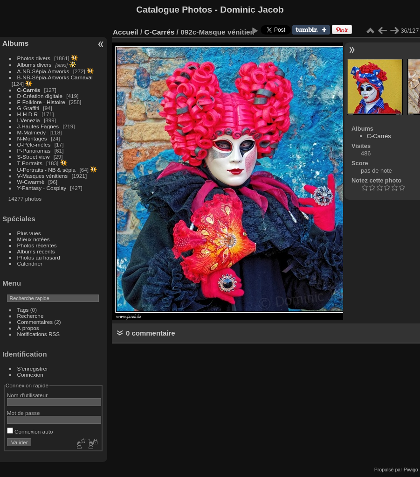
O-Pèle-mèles (34, 144)
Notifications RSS (38, 334)
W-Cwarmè (31, 182)
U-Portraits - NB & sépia (46, 170)
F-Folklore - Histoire (41, 102)
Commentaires (35, 322)
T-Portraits (29, 163)
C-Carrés (29, 90)
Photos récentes (37, 245)
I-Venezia (28, 120)
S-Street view (33, 157)
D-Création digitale (39, 96)
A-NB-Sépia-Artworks (43, 71)
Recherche (30, 316)
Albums (15, 43)
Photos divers (33, 58)
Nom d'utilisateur (27, 395)
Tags (23, 310)
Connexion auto (30, 431)
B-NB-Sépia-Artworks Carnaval (55, 77)
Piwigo (411, 469)
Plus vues (29, 233)
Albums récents (36, 251)
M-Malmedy (31, 132)
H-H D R (27, 114)
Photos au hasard (38, 257)
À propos (28, 328)
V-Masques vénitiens (42, 176)
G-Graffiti (28, 108)
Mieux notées (33, 239)
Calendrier (29, 263)
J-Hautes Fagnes (38, 126)
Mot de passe (23, 413)
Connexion (30, 375)
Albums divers (34, 65)
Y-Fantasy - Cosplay (42, 188)
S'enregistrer (32, 368)
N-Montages (32, 138)
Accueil (125, 32)
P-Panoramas (34, 150)
